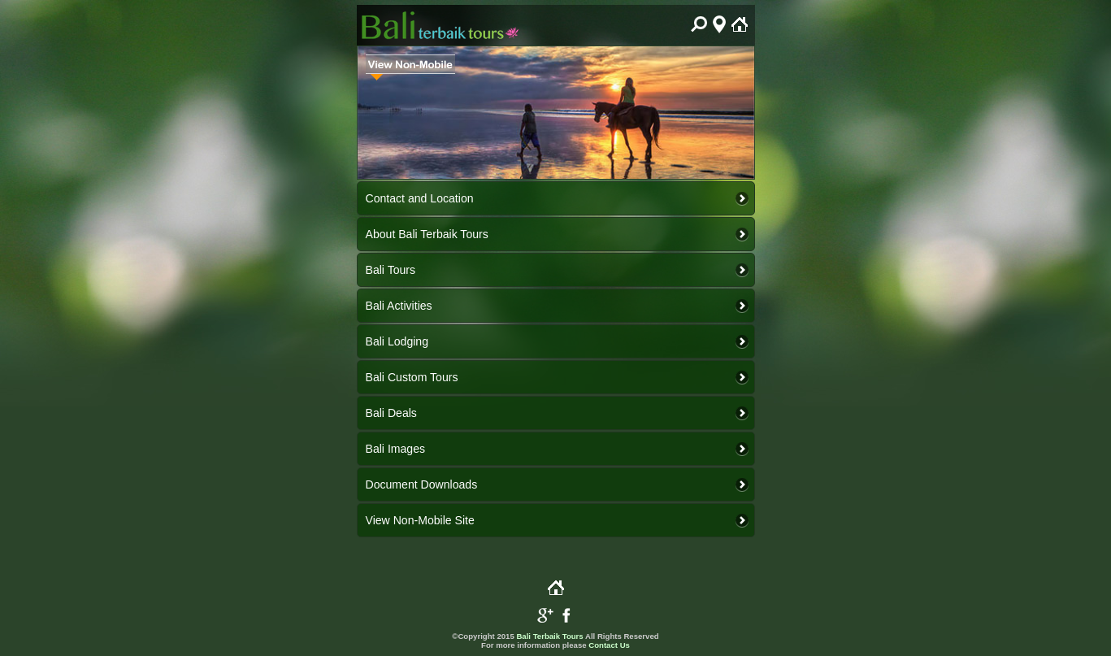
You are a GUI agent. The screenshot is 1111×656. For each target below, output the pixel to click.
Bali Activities (399, 305)
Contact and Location (420, 198)
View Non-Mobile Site (420, 520)
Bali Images (396, 448)
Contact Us (609, 645)
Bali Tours (391, 269)
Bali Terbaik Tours (549, 636)
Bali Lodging (397, 341)
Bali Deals (391, 412)
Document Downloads (422, 484)
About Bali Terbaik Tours (427, 234)
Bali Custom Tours (412, 377)
